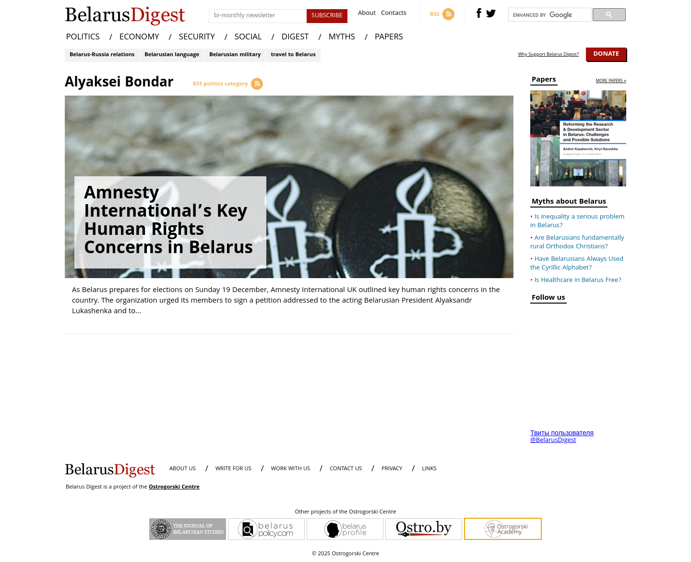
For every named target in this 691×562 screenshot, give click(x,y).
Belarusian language (171, 55)
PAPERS (389, 38)
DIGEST (295, 38)
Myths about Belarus (569, 203)
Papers (544, 81)
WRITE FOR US (233, 469)
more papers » (611, 81)
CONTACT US (346, 469)
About (367, 14)
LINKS (429, 469)
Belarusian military (235, 55)
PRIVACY (391, 469)
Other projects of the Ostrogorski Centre (345, 512)
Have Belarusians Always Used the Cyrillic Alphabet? (576, 263)
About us (182, 469)
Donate (606, 54)
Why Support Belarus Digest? (548, 54)
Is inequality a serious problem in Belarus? (577, 221)
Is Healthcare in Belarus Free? (578, 280)
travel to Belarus (293, 55)
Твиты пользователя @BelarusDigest (562, 437)
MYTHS (342, 38)
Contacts (393, 14)
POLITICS (83, 38)
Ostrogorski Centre (174, 487)
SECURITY (197, 38)
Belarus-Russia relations (102, 55)
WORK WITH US (290, 469)
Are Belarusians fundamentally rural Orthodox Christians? (577, 242)
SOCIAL (248, 38)
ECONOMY (139, 38)
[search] (549, 15)
